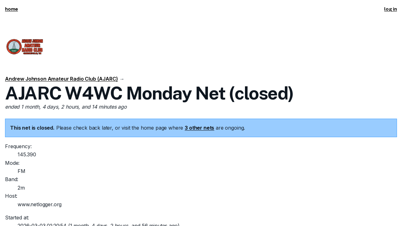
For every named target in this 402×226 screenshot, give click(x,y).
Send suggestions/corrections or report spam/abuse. (269, 213)
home (11, 9)
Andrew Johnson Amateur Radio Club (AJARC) (61, 25)
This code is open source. (108, 213)
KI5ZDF (43, 213)
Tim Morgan (66, 213)
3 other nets (199, 87)
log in (390, 9)
